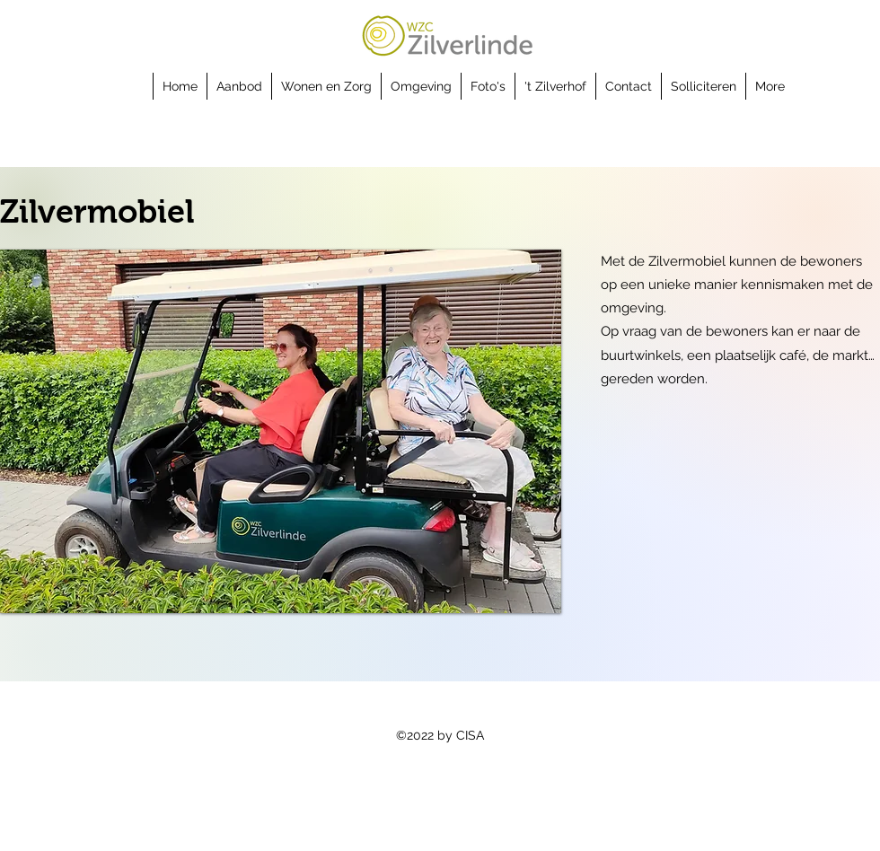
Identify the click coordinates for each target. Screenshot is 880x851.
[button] (239, 86)
